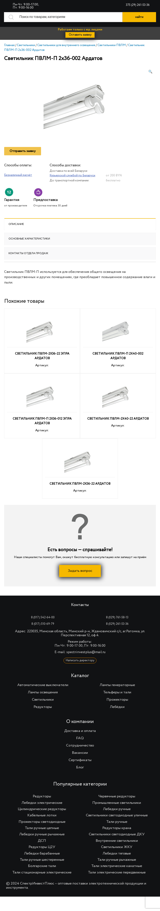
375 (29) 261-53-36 (138, 5)
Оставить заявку (80, 34)
